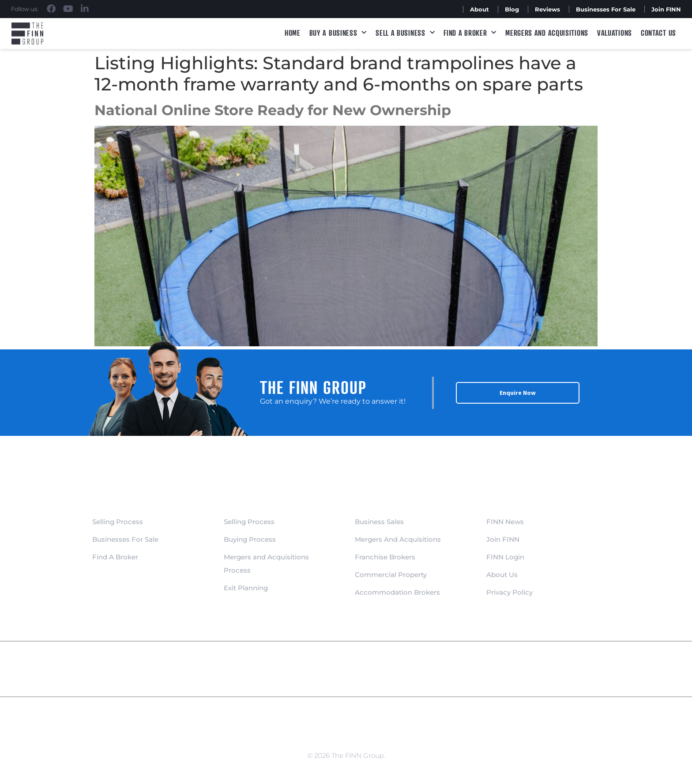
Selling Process (117, 521)
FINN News (505, 521)
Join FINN (666, 9)
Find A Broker (470, 33)
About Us (502, 574)
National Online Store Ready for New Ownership (272, 110)
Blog (512, 9)
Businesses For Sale (606, 9)
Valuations (614, 32)
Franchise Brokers (385, 557)
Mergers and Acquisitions (546, 32)
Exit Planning (246, 588)
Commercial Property (391, 574)
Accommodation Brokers (397, 592)
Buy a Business (338, 33)
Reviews (547, 9)
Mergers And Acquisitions (398, 539)
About (479, 9)
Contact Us (658, 32)
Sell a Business (405, 33)
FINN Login (505, 557)
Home (293, 32)
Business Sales (379, 521)
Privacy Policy (509, 592)
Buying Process (250, 539)
